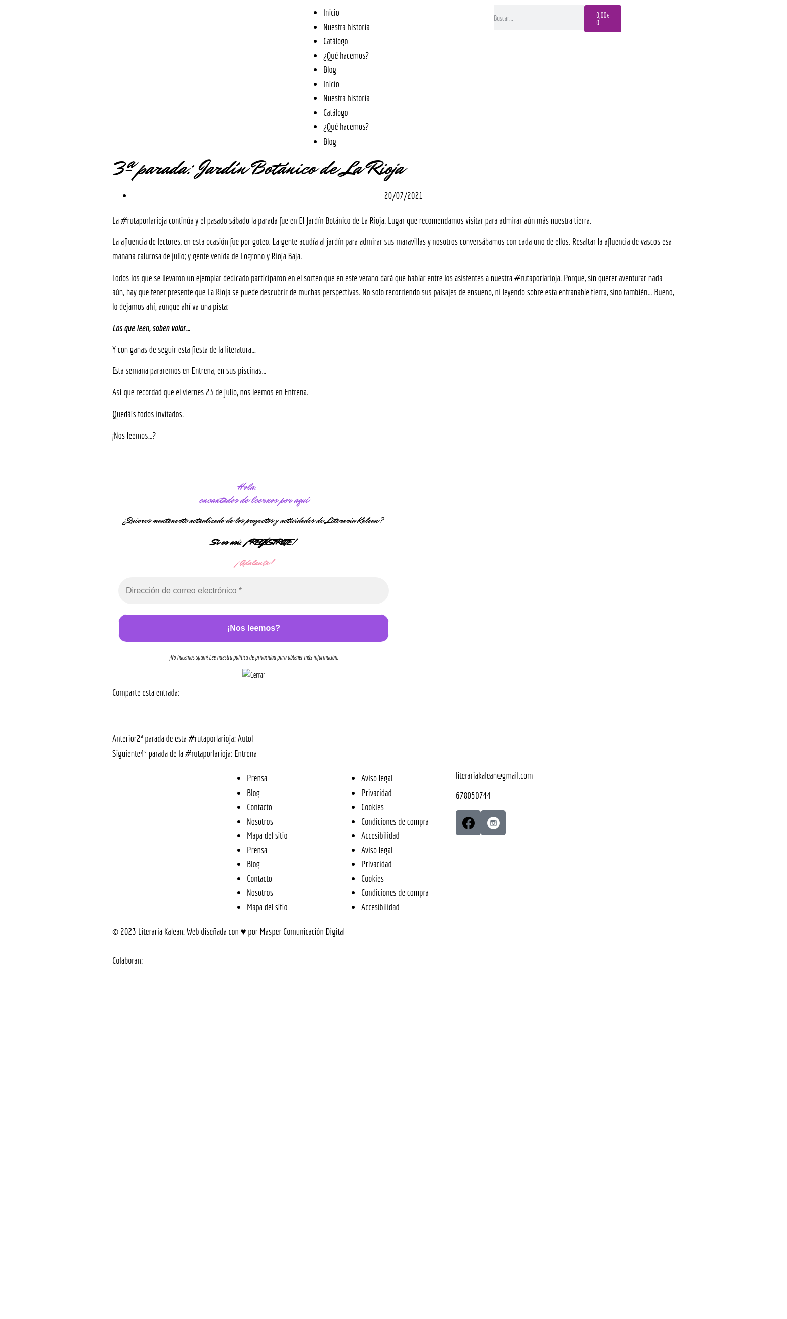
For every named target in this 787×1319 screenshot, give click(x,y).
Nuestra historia (346, 26)
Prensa (257, 777)
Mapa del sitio (267, 835)
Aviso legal (376, 777)
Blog (329, 69)
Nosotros (260, 821)
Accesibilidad (380, 835)
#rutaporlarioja (144, 220)
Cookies (372, 806)
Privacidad (376, 792)
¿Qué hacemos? (346, 55)
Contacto (259, 806)
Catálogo (335, 40)
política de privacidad (254, 657)
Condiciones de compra (395, 821)
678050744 (473, 795)
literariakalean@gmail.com (494, 775)
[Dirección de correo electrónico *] (253, 590)
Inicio (331, 12)
